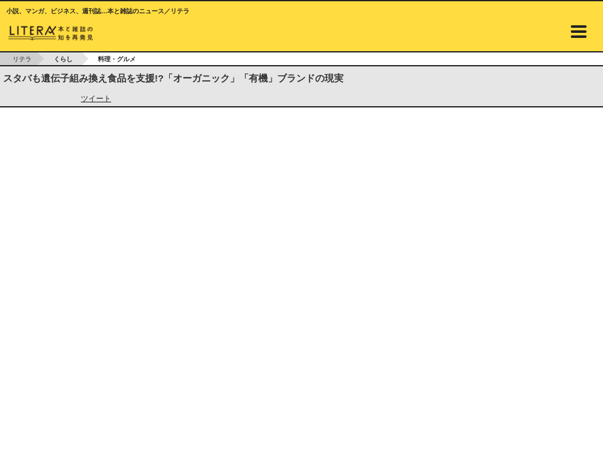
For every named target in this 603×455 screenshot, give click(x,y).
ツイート (96, 98)
